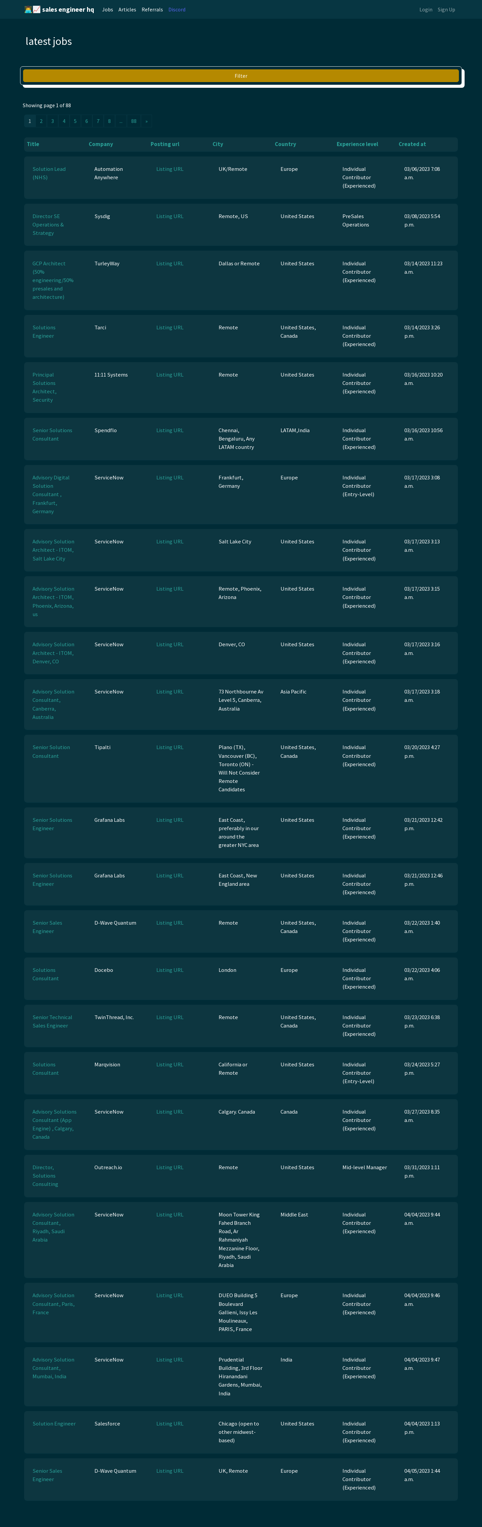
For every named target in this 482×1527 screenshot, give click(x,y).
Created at (412, 144)
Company (101, 144)
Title (33, 144)
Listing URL (169, 169)
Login (425, 9)
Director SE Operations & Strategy (48, 224)
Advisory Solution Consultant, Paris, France (53, 1303)
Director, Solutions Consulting (45, 1176)
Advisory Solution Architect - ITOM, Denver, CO (53, 653)
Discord (176, 9)
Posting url (165, 144)
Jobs (107, 9)
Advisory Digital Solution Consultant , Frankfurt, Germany (51, 494)
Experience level (357, 144)
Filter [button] (241, 75)
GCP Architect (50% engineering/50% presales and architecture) (53, 280)
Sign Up (446, 9)
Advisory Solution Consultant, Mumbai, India (53, 1368)
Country (285, 144)
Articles (127, 9)
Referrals (152, 9)
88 (134, 121)
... (121, 121)
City (218, 144)
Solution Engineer (54, 1423)
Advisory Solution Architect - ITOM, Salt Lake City (53, 550)
